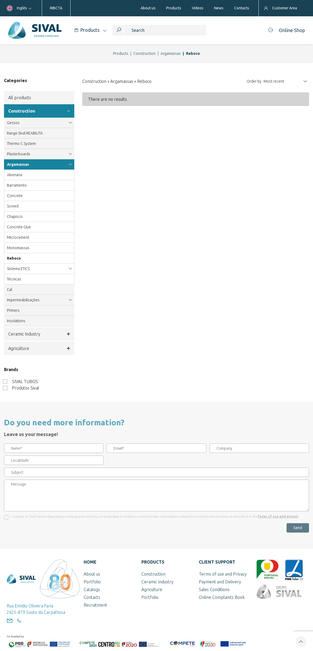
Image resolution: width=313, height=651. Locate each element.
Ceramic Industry (39, 334)
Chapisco (14, 216)
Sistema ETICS (39, 269)
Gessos (39, 123)
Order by (254, 81)
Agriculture (39, 348)
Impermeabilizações (39, 300)
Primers (13, 310)
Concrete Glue (19, 227)
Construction (144, 53)
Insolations (16, 321)
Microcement (18, 237)
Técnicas (14, 279)
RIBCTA (56, 8)
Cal (9, 289)
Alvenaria (14, 175)
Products (120, 53)
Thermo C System (21, 143)
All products (19, 97)
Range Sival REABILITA (25, 133)
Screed (12, 206)
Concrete (15, 196)
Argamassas (171, 53)
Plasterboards (39, 154)
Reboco (14, 258)
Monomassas (18, 248)
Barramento (17, 185)
